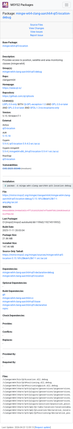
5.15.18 (7, 136)
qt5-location (9, 128)
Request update (42, 427)
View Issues (36, 31)
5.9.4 (5, 143)
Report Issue (36, 35)
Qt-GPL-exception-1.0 (35, 104)
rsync (5, 308)
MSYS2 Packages (17, 5)
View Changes (36, 28)
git (4, 294)
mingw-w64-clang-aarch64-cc (18, 298)
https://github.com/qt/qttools (18, 96)
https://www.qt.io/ (12, 88)
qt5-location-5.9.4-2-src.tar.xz (25, 143)
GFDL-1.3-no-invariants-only (44, 107)
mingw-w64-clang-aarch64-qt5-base (21, 301)
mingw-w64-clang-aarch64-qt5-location (23, 276)
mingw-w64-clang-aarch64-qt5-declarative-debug (28, 272)
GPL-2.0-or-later (16, 107)
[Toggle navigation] (66, 5)
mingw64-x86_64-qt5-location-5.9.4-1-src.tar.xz (34, 151)
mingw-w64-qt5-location (15, 46)
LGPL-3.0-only (10, 104)
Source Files (36, 24)
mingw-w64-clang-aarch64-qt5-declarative (25, 305)
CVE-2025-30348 (11, 168)
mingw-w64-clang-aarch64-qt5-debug (22, 71)
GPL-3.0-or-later (60, 104)
